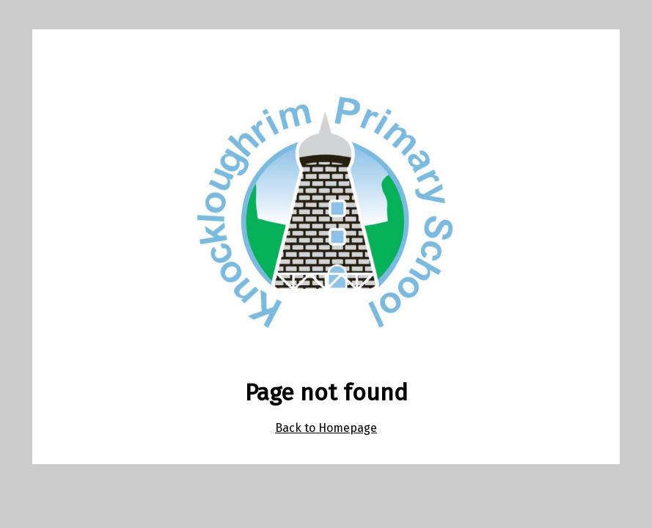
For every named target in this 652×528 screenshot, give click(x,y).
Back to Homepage (326, 428)
